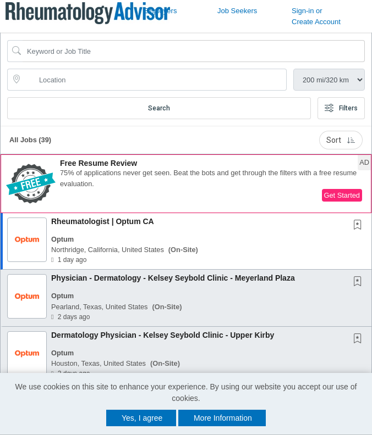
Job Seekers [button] (237, 11)
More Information (223, 418)
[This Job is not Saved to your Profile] (360, 225)
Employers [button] (160, 11)
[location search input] (155, 80)
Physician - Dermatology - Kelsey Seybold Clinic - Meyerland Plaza (173, 278)
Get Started (342, 195)
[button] (186, 183)
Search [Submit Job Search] (159, 108)
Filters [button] (341, 108)
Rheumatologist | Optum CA (102, 221)
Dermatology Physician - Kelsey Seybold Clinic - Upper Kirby (162, 335)
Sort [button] (340, 140)
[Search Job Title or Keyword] (194, 51)
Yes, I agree (142, 418)
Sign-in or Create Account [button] (316, 16)
